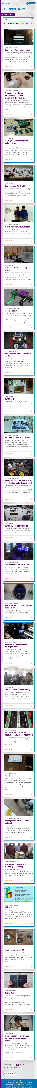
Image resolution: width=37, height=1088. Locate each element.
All (32, 23)
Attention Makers (8, 14)
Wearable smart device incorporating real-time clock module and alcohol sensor (16, 95)
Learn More (8, 66)
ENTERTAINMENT (14, 478)
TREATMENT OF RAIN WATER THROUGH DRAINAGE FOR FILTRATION (19, 733)
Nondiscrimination (21, 1082)
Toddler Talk (9, 993)
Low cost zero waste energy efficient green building (16, 865)
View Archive (9, 1074)
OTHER (11, 138)
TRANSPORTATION (14, 309)
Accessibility (11, 1082)
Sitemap (15, 1081)
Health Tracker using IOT (14, 950)
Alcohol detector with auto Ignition (18, 227)
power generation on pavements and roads (17, 821)
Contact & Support (25, 1081)
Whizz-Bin (8, 907)
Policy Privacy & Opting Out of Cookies (19, 1083)
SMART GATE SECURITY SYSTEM (16, 526)
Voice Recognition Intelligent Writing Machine (16, 645)
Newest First (25, 23)
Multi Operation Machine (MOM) (17, 689)
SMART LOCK (9, 399)
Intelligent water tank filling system (16, 268)
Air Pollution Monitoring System (17, 437)
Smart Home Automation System (17, 50)
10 (11, 1067)
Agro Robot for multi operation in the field (18, 354)
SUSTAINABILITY (14, 351)
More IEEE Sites (6, 3)
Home (9, 1081)
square (7, 776)
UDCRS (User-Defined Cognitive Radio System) (17, 141)
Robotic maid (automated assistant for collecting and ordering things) (18, 481)
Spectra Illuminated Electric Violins (18, 564)
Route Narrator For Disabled (16, 186)
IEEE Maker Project (14, 9)
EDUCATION (13, 991)
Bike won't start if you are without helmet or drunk (18, 606)
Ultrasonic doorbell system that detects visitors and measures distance (17, 1038)
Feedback (28, 1084)
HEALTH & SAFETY (14, 91)
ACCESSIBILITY (13, 48)
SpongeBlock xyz (11, 311)
